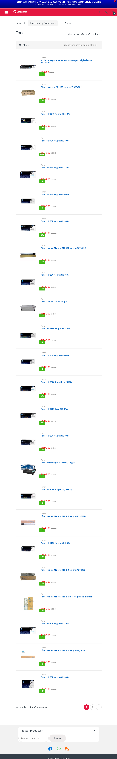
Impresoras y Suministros (43, 18)
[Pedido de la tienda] (79, 40)
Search (93, 8)
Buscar (57, 733)
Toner (43, 53)
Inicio (18, 18)
